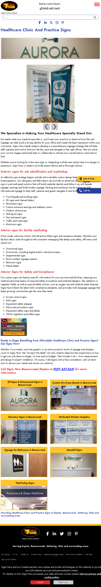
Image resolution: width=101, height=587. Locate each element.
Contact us (25, 554)
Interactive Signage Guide (53, 554)
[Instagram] (57, 22)
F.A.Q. (15, 554)
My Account (5, 554)
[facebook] (40, 22)
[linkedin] (45, 22)
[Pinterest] (63, 22)
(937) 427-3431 (50, 8)
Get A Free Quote (86, 180)
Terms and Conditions (74, 554)
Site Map (88, 554)
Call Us (84, 191)
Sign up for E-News (8, 559)
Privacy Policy (36, 554)
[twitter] (51, 22)
